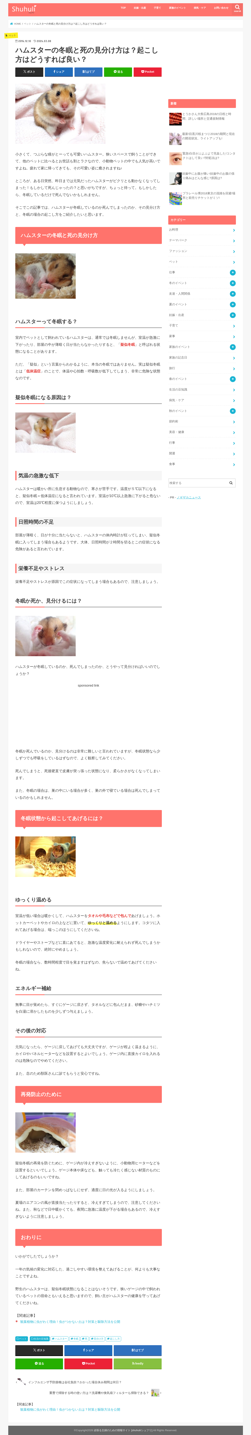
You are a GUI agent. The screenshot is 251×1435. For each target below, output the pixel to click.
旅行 (172, 368)
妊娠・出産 (140, 7)
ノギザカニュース (189, 497)
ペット (23, 1338)
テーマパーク (178, 240)
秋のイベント (178, 410)
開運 (172, 453)
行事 (172, 442)
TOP (123, 7)
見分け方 (98, 1338)
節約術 (173, 421)
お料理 (173, 229)
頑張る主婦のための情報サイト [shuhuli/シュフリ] (123, 1430)
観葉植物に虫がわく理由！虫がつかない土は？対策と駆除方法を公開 (70, 1321)
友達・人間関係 (179, 293)
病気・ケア (200, 7)
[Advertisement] (88, 716)
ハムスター (61, 1338)
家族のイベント (177, 7)
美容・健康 (176, 432)
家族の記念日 (178, 357)
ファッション (178, 251)
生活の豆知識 (41, 1338)
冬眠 (75, 1338)
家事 (172, 336)
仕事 (172, 272)
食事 (172, 464)
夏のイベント (178, 304)
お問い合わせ (221, 7)
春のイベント (178, 378)
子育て (157, 7)
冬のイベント (178, 283)
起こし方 (115, 1338)
